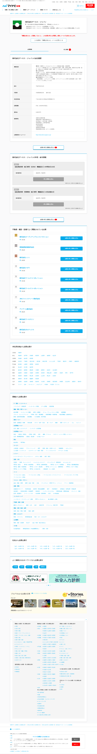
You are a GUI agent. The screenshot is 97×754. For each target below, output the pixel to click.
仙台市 (54, 355)
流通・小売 (16, 459)
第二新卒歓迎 (41, 692)
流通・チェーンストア (25, 462)
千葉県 (25, 361)
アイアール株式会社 (26, 309)
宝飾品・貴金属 (30, 436)
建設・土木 (29, 505)
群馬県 (31, 358)
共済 (49, 493)
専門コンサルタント (40, 499)
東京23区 (32, 361)
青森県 (20, 355)
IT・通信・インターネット (20, 403)
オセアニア (39, 384)
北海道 (53, 1)
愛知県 (31, 370)
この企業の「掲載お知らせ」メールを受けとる (48, 40)
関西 (80, 1)
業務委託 (17, 671)
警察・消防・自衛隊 (19, 522)
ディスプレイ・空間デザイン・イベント (51, 483)
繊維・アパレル (47, 434)
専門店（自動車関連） (42, 464)
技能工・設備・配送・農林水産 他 (23, 657)
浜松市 (48, 370)
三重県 (37, 370)
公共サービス (18, 660)
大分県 (43, 381)
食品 (15, 434)
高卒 (61, 689)
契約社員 (17, 669)
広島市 (54, 375)
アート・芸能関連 (68, 483)
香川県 (25, 378)
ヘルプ (92, 9)
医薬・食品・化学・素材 (21, 655)
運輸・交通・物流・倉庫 (20, 508)
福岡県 (20, 381)
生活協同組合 (17, 528)
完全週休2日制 (41, 705)
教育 (39, 448)
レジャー (16, 453)
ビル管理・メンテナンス (20, 450)
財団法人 (43, 566)
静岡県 (25, 370)
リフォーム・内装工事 (52, 505)
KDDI (22, 566)
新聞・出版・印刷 (29, 483)
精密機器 (63, 412)
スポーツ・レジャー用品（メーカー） (63, 434)
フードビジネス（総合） (20, 475)
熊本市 (79, 381)
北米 (25, 384)
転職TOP (12, 13)
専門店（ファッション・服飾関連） (55, 466)
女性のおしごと (56, 9)
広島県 (37, 375)
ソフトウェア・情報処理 (20, 406)
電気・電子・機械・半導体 (21, 651)
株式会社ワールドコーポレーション (31, 278)
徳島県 (20, 378)
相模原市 (77, 361)
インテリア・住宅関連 (35, 428)
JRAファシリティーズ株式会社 (30, 299)
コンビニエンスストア (39, 462)
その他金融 (56, 493)
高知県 (37, 378)
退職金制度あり (41, 708)
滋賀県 (20, 372)
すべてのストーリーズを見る (40, 593)
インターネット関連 (34, 406)
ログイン (81, 6)
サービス (16, 445)
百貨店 (15, 462)
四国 (86, 1)
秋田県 (37, 355)
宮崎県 (48, 381)
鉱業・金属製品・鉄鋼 (19, 422)
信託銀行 (16, 491)
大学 (36, 566)
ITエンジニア (18, 648)
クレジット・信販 (75, 491)
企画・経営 (18, 628)
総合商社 (16, 442)
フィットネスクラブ (51, 450)
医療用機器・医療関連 (51, 414)
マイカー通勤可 (41, 712)
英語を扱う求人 (25, 751)
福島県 (48, 355)
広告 (38, 483)
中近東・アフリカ (54, 384)
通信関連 (51, 406)
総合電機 (16, 412)
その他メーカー (41, 436)
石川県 (25, 367)
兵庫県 (37, 372)
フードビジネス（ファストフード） (52, 475)
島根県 (25, 375)
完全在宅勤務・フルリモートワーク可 (46, 699)
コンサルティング (18, 496)
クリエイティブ (19, 644)
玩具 (39, 434)
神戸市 (71, 372)
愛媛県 (31, 378)
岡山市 (48, 375)
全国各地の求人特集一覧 (65, 676)
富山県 (20, 367)
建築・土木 (18, 653)
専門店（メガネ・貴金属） (36, 466)
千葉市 (59, 361)
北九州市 (67, 381)
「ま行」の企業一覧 (31, 548)
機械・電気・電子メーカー (20, 409)
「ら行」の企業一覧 (57, 548)
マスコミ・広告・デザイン (20, 480)
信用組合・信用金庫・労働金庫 (68, 489)
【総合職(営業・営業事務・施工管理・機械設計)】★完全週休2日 (34, 192)
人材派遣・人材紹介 (19, 448)
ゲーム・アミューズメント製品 (51, 412)
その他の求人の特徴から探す (44, 714)
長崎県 (31, 381)
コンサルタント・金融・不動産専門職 (24, 642)
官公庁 (28, 522)
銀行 (48, 489)
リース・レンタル (28, 493)
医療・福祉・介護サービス (49, 448)
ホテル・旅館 (38, 456)
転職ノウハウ (44, 9)
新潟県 (20, 364)
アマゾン (29, 566)
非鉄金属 (29, 422)
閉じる (76, 739)
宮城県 (31, 355)
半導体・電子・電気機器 (37, 414)
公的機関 (16, 519)
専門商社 (23, 442)
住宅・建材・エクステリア (20, 428)
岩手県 (25, 355)
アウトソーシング (30, 448)
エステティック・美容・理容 (36, 450)
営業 (17, 626)
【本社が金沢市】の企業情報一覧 (48, 13)
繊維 (56, 422)
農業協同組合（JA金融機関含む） (31, 528)
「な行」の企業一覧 (69, 546)
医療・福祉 (18, 637)
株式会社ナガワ (25, 268)
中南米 (46, 384)
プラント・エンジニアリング (21, 414)
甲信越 (69, 1)
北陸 (73, 1)
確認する (76, 744)
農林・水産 (45, 528)
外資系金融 (28, 489)
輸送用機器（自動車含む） (66, 414)
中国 (83, 1)
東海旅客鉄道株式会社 (27, 247)
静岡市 (43, 370)
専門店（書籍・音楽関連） (20, 466)
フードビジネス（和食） (20, 477)
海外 (93, 1)
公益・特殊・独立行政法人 (39, 522)
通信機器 (29, 416)
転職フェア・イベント (29, 9)
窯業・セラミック (64, 422)
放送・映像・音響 (18, 483)
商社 (15, 439)
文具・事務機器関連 (19, 436)
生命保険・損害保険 (41, 493)
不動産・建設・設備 (19, 502)
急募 (39, 694)
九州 (89, 1)
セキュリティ (69, 448)
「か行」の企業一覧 (31, 546)
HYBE (15, 566)
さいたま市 (52, 361)
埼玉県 (20, 361)
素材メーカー (17, 419)
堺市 (66, 372)
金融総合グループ (18, 489)
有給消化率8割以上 (42, 696)
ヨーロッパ (31, 384)
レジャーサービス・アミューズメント (23, 456)
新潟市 (37, 364)
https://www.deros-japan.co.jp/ (43, 134)
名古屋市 (55, 370)
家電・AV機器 (36, 412)
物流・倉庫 (31, 511)
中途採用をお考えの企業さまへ (81, 9)
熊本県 (37, 381)
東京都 (38, 361)
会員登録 (90, 6)
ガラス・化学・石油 (39, 422)
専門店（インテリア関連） (20, 469)
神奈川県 (44, 361)
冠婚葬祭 (61, 448)
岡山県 (31, 375)
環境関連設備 (28, 517)
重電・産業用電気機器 (19, 416)
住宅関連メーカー (18, 425)
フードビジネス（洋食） (35, 475)
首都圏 (65, 1)
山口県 (43, 375)
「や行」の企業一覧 (44, 548)
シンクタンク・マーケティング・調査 (23, 499)
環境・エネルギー (18, 514)
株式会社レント (25, 257)
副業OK (39, 703)
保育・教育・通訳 (19, 639)
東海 (76, 1)
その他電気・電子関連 (40, 416)
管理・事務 (18, 630)
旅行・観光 (47, 456)
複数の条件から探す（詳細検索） (67, 673)
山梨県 (25, 364)
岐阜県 (20, 370)
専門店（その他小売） (35, 469)
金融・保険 (16, 486)
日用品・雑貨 (32, 434)
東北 (57, 1)
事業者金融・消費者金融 (62, 491)
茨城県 (20, 358)
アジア (20, 384)
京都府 (25, 372)
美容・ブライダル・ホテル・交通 (23, 635)
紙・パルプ (50, 422)
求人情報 (66, 49)
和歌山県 (49, 372)
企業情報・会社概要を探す (20, 13)
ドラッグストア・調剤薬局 (54, 462)
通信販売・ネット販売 (49, 469)
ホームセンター (67, 462)
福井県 (31, 367)
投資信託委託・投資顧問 (27, 491)
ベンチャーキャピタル (48, 491)
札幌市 (20, 352)
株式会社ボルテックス (27, 329)
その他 (15, 525)
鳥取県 (20, 375)
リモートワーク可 (42, 701)
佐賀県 (25, 381)
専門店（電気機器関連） (73, 464)
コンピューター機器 (26, 412)
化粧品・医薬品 (22, 434)
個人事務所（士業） (53, 499)
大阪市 (61, 372)
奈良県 (43, 372)
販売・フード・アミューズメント (23, 633)
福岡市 (73, 381)
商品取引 (38, 491)
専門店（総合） (18, 464)
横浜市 (64, 361)
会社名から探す (63, 671)
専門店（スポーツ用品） (72, 466)
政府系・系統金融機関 (39, 489)
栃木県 (25, 358)
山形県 (43, 355)
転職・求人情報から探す (11, 9)
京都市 (55, 372)
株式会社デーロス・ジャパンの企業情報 (64, 13)
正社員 (17, 667)
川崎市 (70, 361)
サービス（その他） (63, 450)
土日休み (62, 684)
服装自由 (40, 710)
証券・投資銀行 (18, 493)
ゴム (73, 422)
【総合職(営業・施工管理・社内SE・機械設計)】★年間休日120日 (34, 167)
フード (15, 472)
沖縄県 (61, 381)
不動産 (61, 505)
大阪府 (31, 372)
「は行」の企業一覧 (19, 548)
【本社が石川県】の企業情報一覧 (33, 13)
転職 (12, 742)
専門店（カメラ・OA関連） (58, 464)
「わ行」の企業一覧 (69, 548)
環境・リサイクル (18, 517)
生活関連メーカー (18, 431)
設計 (35, 505)
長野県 (31, 364)
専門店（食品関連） (29, 464)
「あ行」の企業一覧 (19, 546)
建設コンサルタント (19, 505)
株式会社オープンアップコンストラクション (34, 237)
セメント (78, 422)
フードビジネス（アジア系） (71, 475)
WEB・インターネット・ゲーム (22, 646)
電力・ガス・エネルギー (40, 517)
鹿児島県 (55, 381)
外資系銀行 (55, 489)
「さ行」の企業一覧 (44, 546)
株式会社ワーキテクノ (27, 319)
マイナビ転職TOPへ (16, 729)
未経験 (61, 687)
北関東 (61, 1)
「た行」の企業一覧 (57, 546)
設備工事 (41, 505)
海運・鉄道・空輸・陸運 (20, 511)
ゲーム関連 (44, 406)
